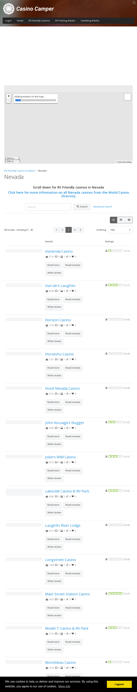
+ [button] (9, 96)
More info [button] (64, 686)
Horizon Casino (58, 320)
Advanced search (102, 206)
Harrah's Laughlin (60, 285)
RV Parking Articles (65, 20)
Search (82, 207)
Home (20, 20)
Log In (8, 20)
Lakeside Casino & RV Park (67, 491)
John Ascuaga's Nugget (64, 422)
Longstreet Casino (60, 559)
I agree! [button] (119, 684)
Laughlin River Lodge (62, 525)
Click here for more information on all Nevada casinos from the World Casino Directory (68, 194)
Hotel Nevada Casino (62, 388)
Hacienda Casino (59, 251)
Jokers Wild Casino (60, 457)
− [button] (9, 101)
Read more (53, 265)
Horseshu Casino (59, 354)
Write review (54, 272)
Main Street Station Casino (67, 594)
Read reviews (72, 265)
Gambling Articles (90, 20)
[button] (134, 3)
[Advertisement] (68, 53)
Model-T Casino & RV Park (66, 628)
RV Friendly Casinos (39, 20)
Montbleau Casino (60, 662)
